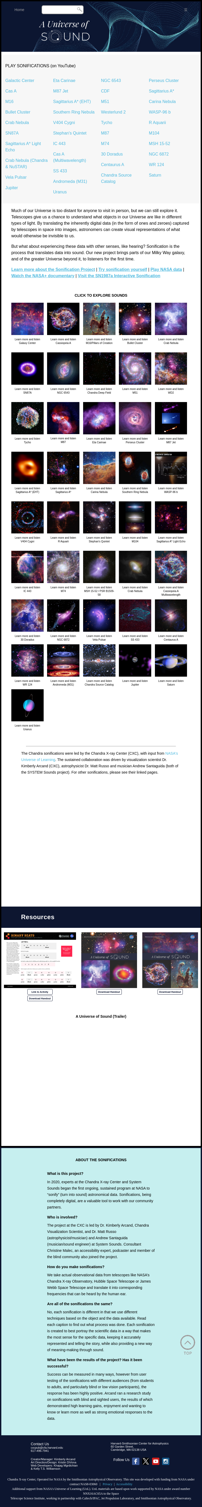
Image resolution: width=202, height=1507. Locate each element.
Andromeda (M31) (70, 181)
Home (19, 10)
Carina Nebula (162, 101)
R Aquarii (157, 122)
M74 (105, 143)
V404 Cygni (64, 122)
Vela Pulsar (16, 177)
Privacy (107, 1484)
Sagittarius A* (161, 91)
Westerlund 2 (113, 112)
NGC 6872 (159, 154)
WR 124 (156, 164)
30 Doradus (112, 154)
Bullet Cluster (17, 112)
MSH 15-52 (159, 143)
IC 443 (59, 143)
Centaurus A (112, 164)
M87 (105, 133)
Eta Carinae (64, 80)
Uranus (60, 192)
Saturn (155, 175)
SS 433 (60, 171)
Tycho (106, 122)
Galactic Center (19, 80)
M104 (154, 133)
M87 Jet (60, 91)
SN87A (12, 133)
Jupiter (11, 188)
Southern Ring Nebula (73, 112)
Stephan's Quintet (70, 133)
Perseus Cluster (164, 80)
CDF (105, 91)
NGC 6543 (111, 80)
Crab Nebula (17, 122)
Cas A (11, 91)
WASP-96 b (160, 112)
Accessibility (124, 1484)
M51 (105, 101)
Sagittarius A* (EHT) (72, 101)
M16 (9, 101)
